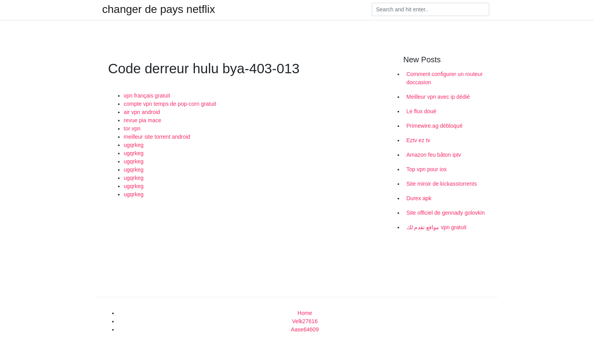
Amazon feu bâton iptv (434, 155)
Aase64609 (305, 329)
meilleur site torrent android (157, 137)
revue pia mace (143, 120)
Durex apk (419, 198)
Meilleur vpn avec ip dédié (438, 97)
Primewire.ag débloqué (435, 126)
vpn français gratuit (147, 95)
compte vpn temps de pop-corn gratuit (170, 104)
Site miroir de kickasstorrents (442, 184)
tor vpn (132, 128)
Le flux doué (421, 111)
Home (305, 313)
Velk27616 (305, 321)
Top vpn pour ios (427, 169)
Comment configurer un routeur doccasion (445, 78)
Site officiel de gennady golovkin (446, 213)
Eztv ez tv (419, 140)
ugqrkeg (134, 145)
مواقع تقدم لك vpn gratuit (437, 227)
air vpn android (142, 112)
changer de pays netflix (158, 9)
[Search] (430, 9)
